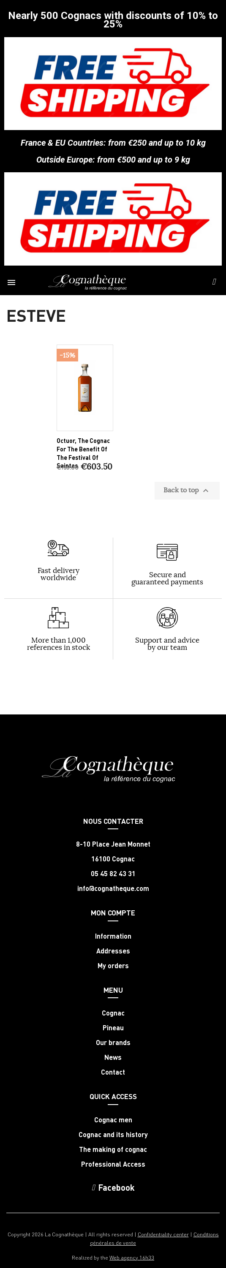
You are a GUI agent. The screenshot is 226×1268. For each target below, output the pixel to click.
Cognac (113, 1013)
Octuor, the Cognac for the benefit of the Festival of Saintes (83, 453)
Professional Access (113, 1164)
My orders (113, 965)
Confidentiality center (163, 1234)
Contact (113, 1072)
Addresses (113, 951)
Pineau (113, 1028)
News (113, 1057)
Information (113, 936)
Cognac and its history (113, 1134)
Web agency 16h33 (131, 1257)
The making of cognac (113, 1149)
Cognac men (113, 1120)
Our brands (113, 1042)
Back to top (187, 491)
